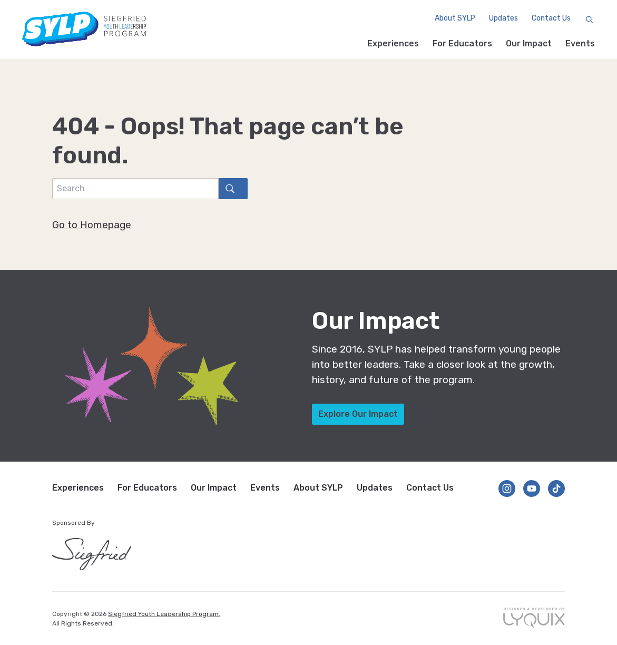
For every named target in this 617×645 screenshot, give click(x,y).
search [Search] (226, 188)
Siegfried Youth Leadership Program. (164, 614)
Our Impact (529, 43)
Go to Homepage (91, 225)
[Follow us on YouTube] (531, 488)
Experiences (393, 43)
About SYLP (454, 18)
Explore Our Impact (358, 414)
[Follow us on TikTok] (556, 488)
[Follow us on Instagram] (506, 488)
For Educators (462, 43)
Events (580, 43)
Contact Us (550, 18)
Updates (502, 18)
